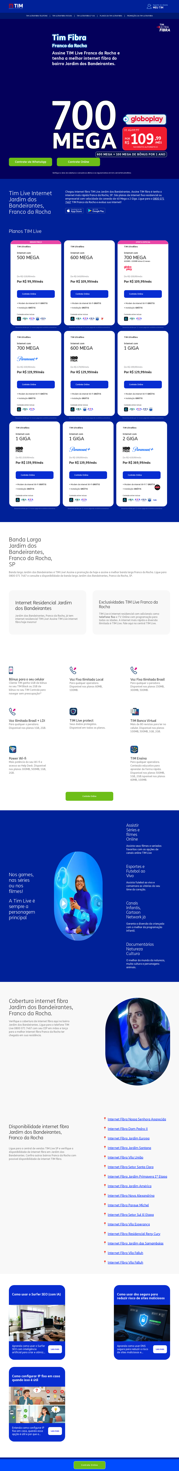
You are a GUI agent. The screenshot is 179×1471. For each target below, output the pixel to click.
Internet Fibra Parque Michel (128, 1205)
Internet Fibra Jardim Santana (129, 1148)
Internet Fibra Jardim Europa (128, 1138)
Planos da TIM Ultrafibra (111, 16)
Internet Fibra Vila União (125, 1157)
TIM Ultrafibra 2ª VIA (86, 16)
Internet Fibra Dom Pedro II (128, 1129)
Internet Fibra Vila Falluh (125, 1253)
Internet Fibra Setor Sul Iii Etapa (131, 1215)
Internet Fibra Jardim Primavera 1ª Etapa (137, 1176)
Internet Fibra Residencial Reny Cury (134, 1234)
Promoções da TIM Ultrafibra (140, 16)
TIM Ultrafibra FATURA (62, 16)
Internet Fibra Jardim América (129, 1186)
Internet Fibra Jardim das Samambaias (135, 1243)
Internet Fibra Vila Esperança (129, 1224)
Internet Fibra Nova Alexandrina (131, 1196)
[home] (16, 6)
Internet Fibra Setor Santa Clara (130, 1167)
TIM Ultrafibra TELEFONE (36, 16)
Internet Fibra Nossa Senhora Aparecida (137, 1119)
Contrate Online (89, 1465)
